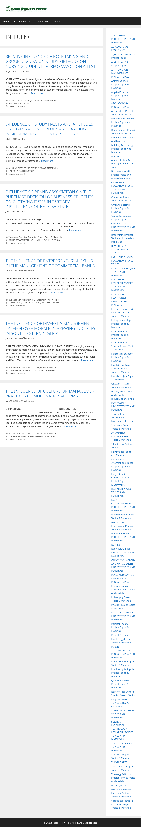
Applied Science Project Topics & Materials (120, 96)
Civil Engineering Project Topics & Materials (120, 208)
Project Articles (119, 634)
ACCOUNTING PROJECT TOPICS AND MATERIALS (123, 39)
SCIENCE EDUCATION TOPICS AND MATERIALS (123, 714)
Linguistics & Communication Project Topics (120, 477)
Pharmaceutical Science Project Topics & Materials (123, 589)
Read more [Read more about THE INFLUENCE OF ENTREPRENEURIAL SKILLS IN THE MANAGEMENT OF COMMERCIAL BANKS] (57, 292)
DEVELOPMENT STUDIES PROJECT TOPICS (121, 249)
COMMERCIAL (15, 302)
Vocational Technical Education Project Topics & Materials (35, 237)
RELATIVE (24, 103)
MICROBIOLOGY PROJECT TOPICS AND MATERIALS (123, 537)
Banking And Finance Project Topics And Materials (122, 122)
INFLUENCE (14, 103)
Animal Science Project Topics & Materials (120, 84)
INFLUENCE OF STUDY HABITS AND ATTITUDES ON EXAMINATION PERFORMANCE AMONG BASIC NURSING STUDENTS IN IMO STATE (49, 129)
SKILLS (56, 302)
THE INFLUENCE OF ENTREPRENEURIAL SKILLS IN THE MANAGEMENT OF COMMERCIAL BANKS (50, 263)
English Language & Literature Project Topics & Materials (122, 312)
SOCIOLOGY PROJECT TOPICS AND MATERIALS (123, 747)
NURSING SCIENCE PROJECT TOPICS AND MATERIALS (33, 100)
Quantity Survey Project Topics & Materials (120, 684)
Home (6, 21)
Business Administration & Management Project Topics (34, 299)
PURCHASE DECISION (51, 240)
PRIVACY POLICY (22, 21)
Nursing (115, 544)
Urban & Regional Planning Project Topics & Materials (121, 793)
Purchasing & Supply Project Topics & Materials (122, 673)
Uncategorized (119, 785)
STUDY (31, 171)
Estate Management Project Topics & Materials (122, 357)
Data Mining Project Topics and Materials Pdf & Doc (122, 238)
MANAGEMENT (48, 370)
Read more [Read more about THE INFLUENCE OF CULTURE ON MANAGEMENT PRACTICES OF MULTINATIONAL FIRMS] (70, 426)
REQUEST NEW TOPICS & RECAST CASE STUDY (121, 703)
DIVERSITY (13, 370)
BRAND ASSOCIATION (19, 240)
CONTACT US (41, 21)
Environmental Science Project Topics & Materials (123, 346)
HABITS (12, 171)
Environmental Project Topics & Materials (120, 335)
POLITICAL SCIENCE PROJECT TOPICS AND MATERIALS (123, 616)
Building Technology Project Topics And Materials (122, 149)
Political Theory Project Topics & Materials (120, 627)
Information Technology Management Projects (123, 417)
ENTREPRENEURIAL (31, 302)
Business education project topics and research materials (121, 174)
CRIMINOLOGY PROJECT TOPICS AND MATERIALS (123, 227)
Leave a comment (17, 106)
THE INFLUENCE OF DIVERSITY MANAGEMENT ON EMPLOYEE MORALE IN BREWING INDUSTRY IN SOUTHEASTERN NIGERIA (51, 328)
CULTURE (13, 436)
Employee (23, 370)
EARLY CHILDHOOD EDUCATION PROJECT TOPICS (123, 261)
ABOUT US (58, 21)
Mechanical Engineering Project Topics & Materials (122, 526)
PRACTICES (50, 436)
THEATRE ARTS (119, 762)
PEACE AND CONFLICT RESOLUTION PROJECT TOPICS (123, 578)
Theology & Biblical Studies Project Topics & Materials (123, 778)
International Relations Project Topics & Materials (121, 436)
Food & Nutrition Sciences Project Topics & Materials (121, 368)
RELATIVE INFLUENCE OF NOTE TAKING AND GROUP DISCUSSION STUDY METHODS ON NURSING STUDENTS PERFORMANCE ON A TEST (51, 61)
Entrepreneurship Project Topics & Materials (121, 324)
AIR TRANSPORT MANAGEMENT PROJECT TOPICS (120, 73)
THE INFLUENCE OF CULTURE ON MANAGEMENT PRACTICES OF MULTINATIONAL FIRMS (51, 393)
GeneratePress (90, 822)
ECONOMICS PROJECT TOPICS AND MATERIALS (123, 272)
